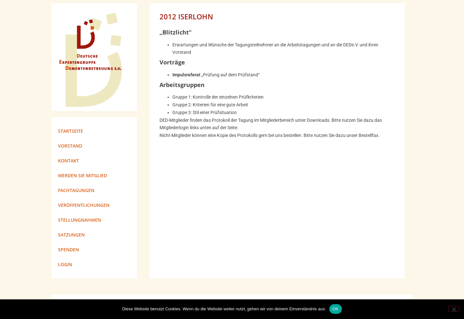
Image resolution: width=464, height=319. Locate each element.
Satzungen (71, 235)
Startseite (70, 131)
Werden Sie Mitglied (82, 175)
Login (65, 264)
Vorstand (70, 146)
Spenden (68, 250)
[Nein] (453, 309)
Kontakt (68, 161)
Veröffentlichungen (84, 205)
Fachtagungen (76, 190)
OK (336, 308)
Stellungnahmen (79, 220)
